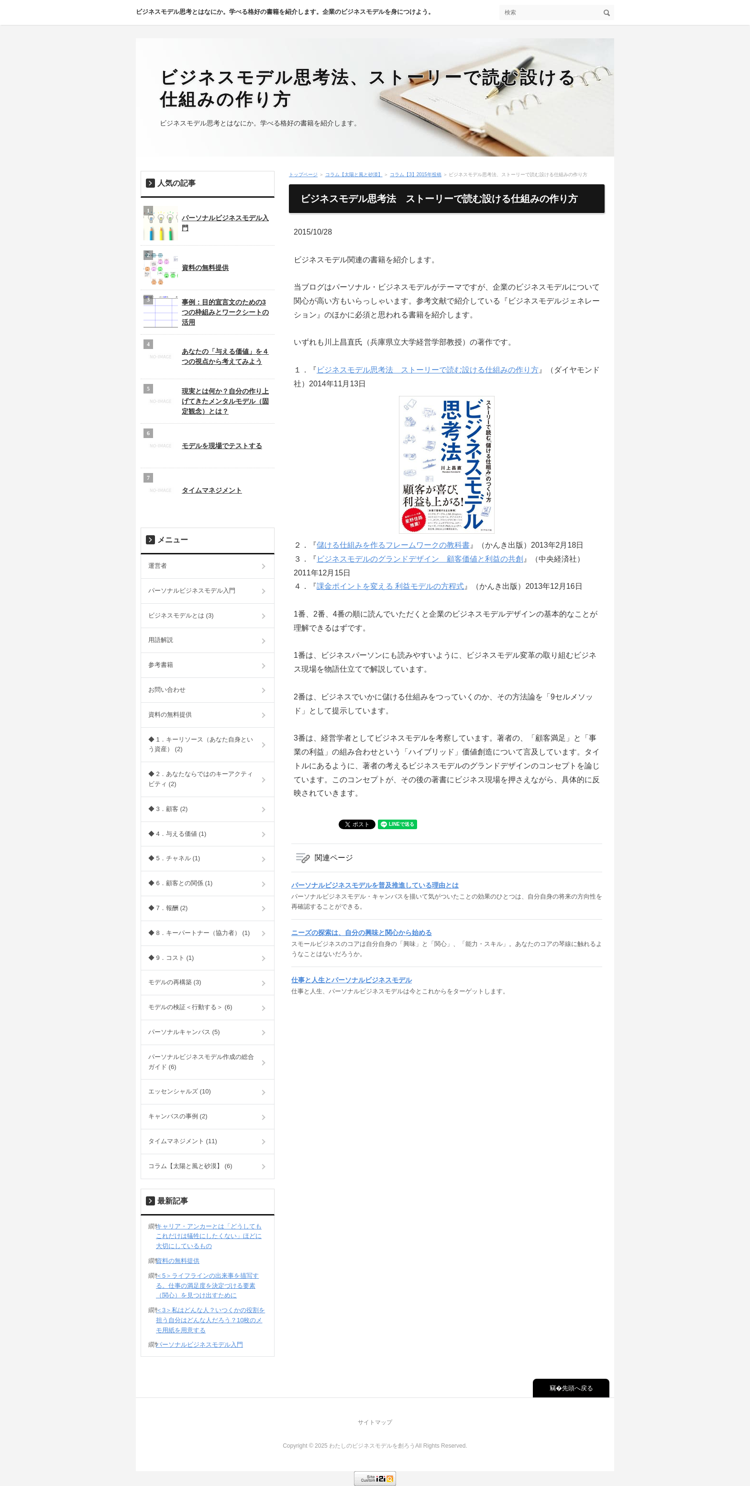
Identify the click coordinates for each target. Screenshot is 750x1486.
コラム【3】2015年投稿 (415, 174)
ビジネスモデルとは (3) (181, 615)
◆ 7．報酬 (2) (168, 908)
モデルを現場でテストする (202, 445)
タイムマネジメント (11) (182, 1141)
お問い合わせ (167, 689)
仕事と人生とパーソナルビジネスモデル (351, 980)
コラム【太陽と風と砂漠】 (354, 174)
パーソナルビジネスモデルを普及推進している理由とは (375, 885)
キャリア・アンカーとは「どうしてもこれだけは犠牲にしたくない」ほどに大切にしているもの (209, 1236)
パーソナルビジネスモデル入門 (206, 223)
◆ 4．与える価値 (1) (177, 833)
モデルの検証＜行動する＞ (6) (190, 1007)
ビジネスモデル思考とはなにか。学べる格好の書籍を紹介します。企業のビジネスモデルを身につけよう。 (285, 11)
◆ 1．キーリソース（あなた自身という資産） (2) (200, 744)
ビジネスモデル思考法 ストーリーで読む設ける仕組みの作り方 (428, 370)
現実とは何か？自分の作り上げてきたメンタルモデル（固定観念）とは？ (206, 401)
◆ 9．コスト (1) (171, 957)
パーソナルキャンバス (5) (184, 1032)
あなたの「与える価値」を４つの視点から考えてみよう (206, 356)
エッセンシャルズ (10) (179, 1091)
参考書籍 (160, 664)
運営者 (157, 565)
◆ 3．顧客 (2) (168, 808)
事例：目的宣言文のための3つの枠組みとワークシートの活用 (206, 312)
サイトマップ (375, 1422)
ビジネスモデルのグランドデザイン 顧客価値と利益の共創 (420, 559)
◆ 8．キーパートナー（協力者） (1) (199, 932)
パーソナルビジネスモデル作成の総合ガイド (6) (201, 1061)
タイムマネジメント (192, 490)
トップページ (303, 174)
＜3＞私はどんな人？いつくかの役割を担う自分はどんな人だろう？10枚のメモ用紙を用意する (210, 1320)
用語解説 (160, 639)
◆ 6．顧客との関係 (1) (180, 883)
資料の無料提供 (186, 267)
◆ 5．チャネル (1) (174, 858)
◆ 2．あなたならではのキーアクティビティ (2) (200, 779)
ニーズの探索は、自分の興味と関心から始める (361, 932)
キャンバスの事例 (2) (178, 1116)
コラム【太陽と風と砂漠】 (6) (190, 1166)
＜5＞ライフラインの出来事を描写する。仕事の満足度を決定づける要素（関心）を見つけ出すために (207, 1285)
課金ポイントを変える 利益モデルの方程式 (390, 586)
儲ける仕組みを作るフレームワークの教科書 (393, 545)
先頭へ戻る (577, 1388)
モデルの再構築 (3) (174, 982)
